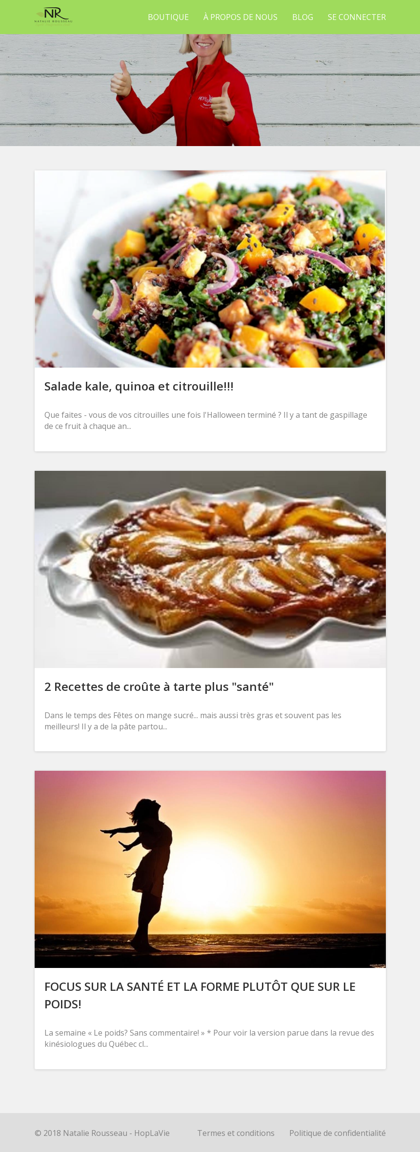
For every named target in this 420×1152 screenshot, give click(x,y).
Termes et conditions (236, 1133)
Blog (302, 17)
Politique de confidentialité (337, 1133)
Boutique (168, 17)
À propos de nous (240, 17)
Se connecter (357, 17)
